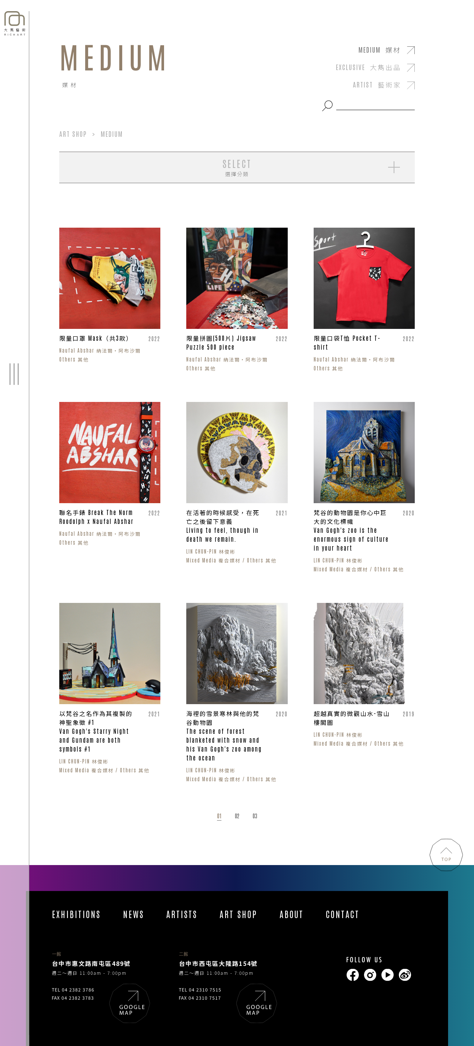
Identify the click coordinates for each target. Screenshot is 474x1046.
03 (255, 816)
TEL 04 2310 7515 (200, 989)
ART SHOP (238, 913)
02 (237, 816)
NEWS (133, 913)
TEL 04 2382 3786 (73, 989)
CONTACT (343, 913)
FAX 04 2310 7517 (200, 997)
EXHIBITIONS (76, 913)
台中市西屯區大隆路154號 (218, 963)
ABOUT (292, 913)
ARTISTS (181, 913)
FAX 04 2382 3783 (73, 997)
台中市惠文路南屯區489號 (91, 963)
